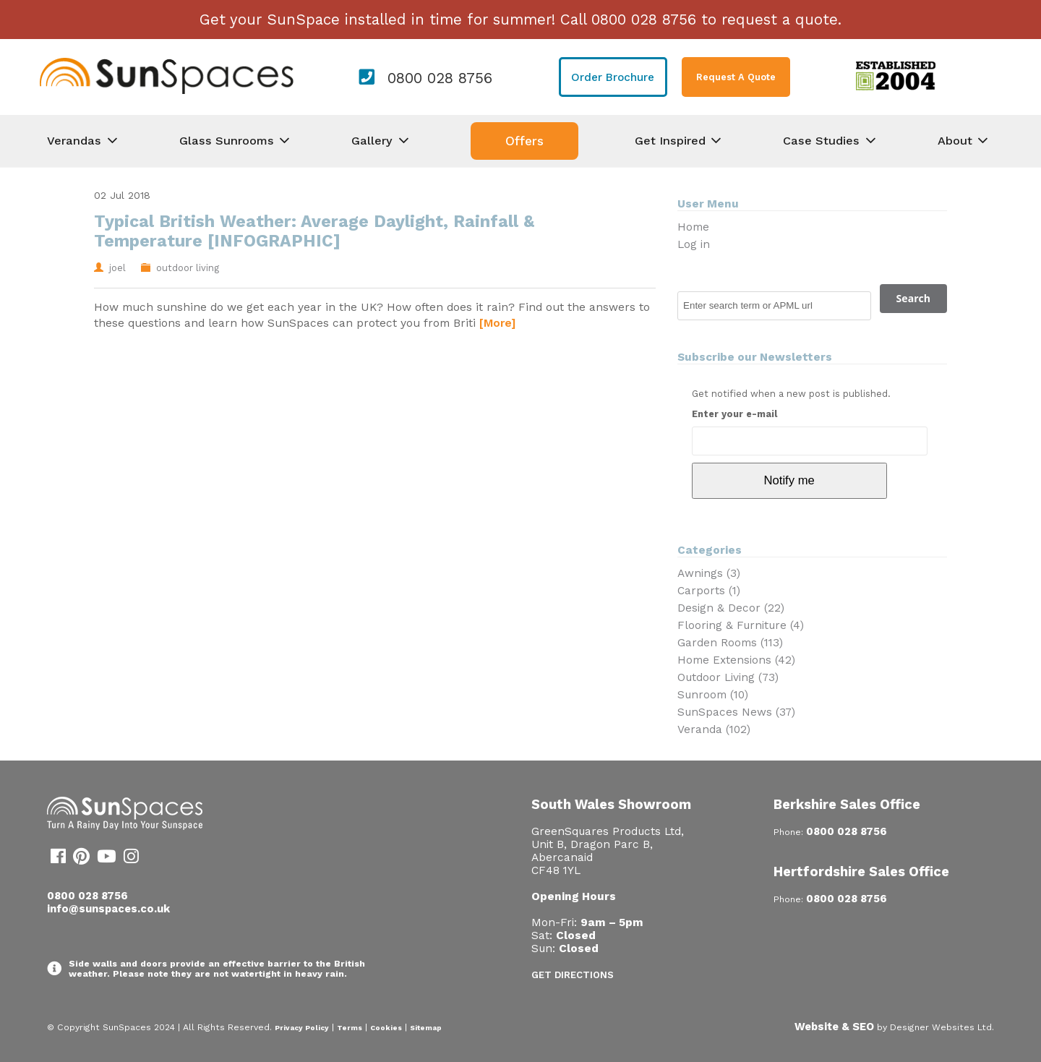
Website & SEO (834, 1026)
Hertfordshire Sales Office (861, 871)
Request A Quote (736, 77)
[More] (497, 323)
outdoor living (187, 267)
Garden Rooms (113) (730, 642)
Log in (693, 244)
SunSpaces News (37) (736, 712)
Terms (349, 1028)
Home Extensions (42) (736, 660)
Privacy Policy (302, 1028)
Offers (524, 141)
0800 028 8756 (439, 78)
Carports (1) (708, 590)
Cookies (386, 1028)
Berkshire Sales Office (847, 804)
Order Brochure (612, 77)
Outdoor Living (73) (728, 677)
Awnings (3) (708, 573)
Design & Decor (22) (730, 607)
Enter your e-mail (734, 413)
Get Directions (572, 974)
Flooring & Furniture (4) (740, 625)
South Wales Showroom (611, 804)
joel (117, 267)
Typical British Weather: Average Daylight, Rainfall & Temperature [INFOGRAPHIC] (314, 231)
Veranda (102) (713, 729)
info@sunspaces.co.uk (108, 908)
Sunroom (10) (712, 694)
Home (693, 227)
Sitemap (426, 1028)
